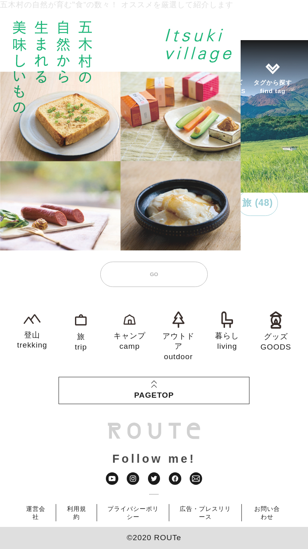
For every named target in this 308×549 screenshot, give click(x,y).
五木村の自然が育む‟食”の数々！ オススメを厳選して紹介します (116, 4)
